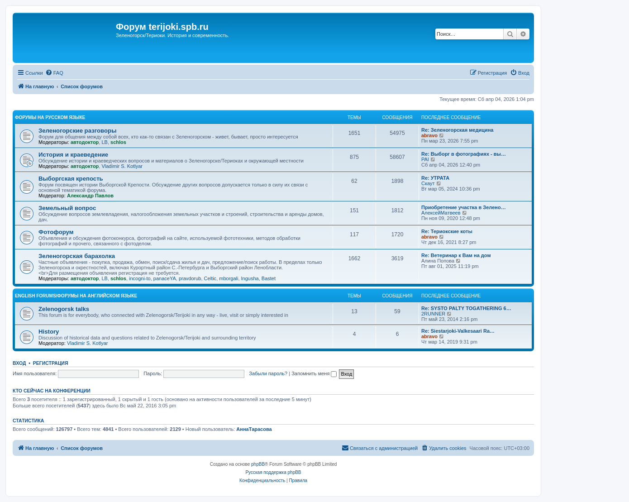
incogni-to (140, 278)
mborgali (228, 278)
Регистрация (50, 363)
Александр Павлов (90, 195)
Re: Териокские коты (446, 231)
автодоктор (85, 142)
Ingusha (250, 278)
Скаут (428, 183)
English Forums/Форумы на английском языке (76, 295)
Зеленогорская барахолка (76, 256)
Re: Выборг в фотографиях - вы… (463, 154)
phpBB (258, 464)
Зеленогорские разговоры (77, 130)
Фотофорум (56, 232)
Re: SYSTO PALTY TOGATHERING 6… (466, 308)
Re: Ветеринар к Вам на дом (456, 255)
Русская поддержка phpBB (273, 472)
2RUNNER (433, 313)
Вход (19, 363)
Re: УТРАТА (435, 178)
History (48, 331)
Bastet (269, 278)
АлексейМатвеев (441, 212)
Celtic (210, 278)
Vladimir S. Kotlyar (121, 166)
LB (104, 142)
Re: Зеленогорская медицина (457, 130)
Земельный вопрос (67, 208)
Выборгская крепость (70, 178)
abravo (429, 135)
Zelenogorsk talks (63, 309)
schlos (118, 142)
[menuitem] (54, 72)
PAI (425, 159)
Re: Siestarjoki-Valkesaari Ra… (458, 331)
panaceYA (164, 278)
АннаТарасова (254, 429)
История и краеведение (73, 154)
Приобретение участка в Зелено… (463, 207)
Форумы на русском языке (50, 117)
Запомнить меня (314, 373)
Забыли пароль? (268, 373)
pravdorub (190, 278)
